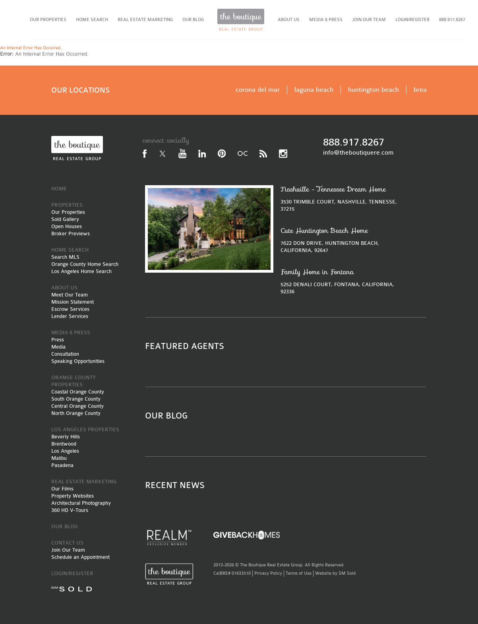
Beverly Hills (65, 437)
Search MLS (65, 257)
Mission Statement (72, 302)
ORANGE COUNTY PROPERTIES (73, 381)
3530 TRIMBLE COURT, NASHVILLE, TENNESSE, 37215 (341, 198)
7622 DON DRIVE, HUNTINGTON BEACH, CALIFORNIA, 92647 (341, 240)
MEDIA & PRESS (326, 19)
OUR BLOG (193, 19)
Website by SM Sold (335, 573)
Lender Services (69, 316)
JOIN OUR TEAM (369, 19)
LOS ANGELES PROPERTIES (85, 429)
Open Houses (66, 226)
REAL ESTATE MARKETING (145, 19)
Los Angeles (65, 451)
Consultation (65, 354)
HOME (59, 189)
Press (57, 340)
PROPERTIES (67, 205)
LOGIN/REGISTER (412, 19)
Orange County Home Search (84, 264)
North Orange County (76, 413)
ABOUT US (289, 19)
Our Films (62, 489)
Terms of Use (299, 573)
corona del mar (258, 89)
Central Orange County (77, 406)
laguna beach (313, 89)
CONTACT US (67, 543)
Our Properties (68, 212)
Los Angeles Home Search (81, 271)
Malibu (59, 458)
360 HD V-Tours (69, 510)
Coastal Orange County (77, 392)
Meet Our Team (69, 295)
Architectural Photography (81, 503)
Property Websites (72, 496)
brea (420, 89)
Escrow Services (70, 309)
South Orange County (76, 399)
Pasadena (62, 465)
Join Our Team (68, 550)
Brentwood (63, 444)
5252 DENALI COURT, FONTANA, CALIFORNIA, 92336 (341, 281)
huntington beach (373, 89)
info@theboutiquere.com (358, 152)
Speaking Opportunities (78, 361)
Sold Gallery (65, 219)
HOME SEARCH (92, 19)
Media (58, 347)
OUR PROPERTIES (48, 19)
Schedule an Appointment (80, 557)
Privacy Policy (268, 573)
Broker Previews (70, 233)
